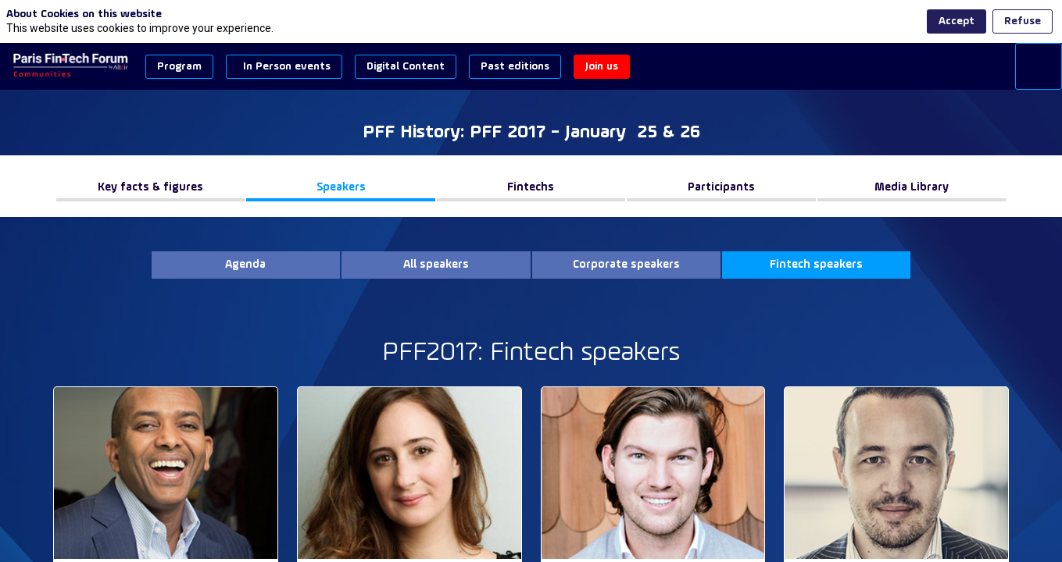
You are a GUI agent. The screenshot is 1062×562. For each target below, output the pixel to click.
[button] (179, 67)
